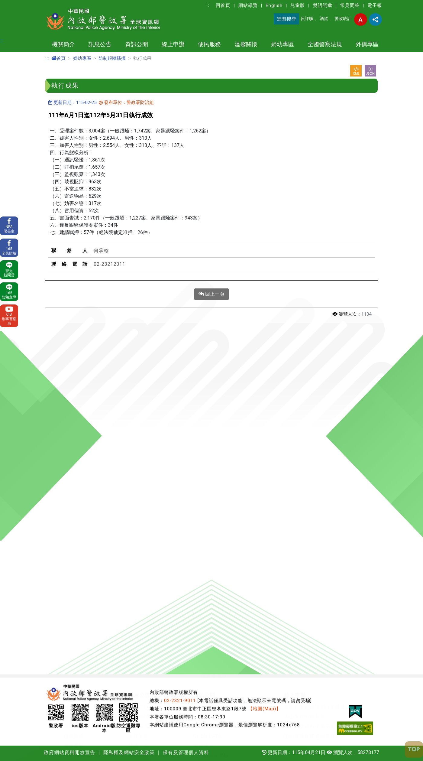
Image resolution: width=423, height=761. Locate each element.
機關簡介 (63, 44)
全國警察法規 (325, 44)
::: (209, 5)
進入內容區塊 (14, 3)
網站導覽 (248, 5)
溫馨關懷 (245, 44)
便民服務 (209, 44)
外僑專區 (367, 44)
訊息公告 (100, 44)
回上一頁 (211, 294)
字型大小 (360, 19)
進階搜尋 (286, 19)
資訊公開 (136, 44)
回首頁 (223, 5)
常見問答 (350, 5)
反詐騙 (307, 18)
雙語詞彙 (322, 5)
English (274, 5)
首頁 (58, 58)
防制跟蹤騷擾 (112, 58)
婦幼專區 (282, 44)
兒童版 (297, 5)
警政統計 (342, 18)
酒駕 (324, 18)
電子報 (374, 5)
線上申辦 (173, 44)
